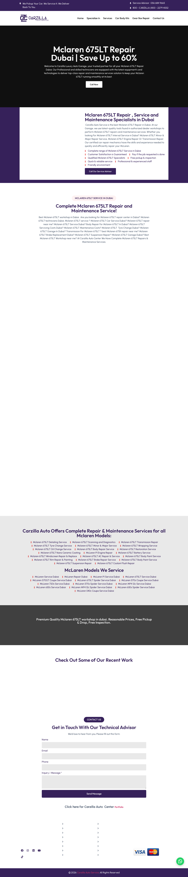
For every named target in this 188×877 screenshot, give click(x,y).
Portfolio (119, 807)
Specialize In (93, 18)
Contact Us (158, 18)
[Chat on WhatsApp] (180, 861)
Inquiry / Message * (52, 773)
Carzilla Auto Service (88, 872)
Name (45, 739)
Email (45, 751)
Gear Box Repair (141, 18)
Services (107, 18)
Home (80, 18)
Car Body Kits (122, 18)
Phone (45, 762)
